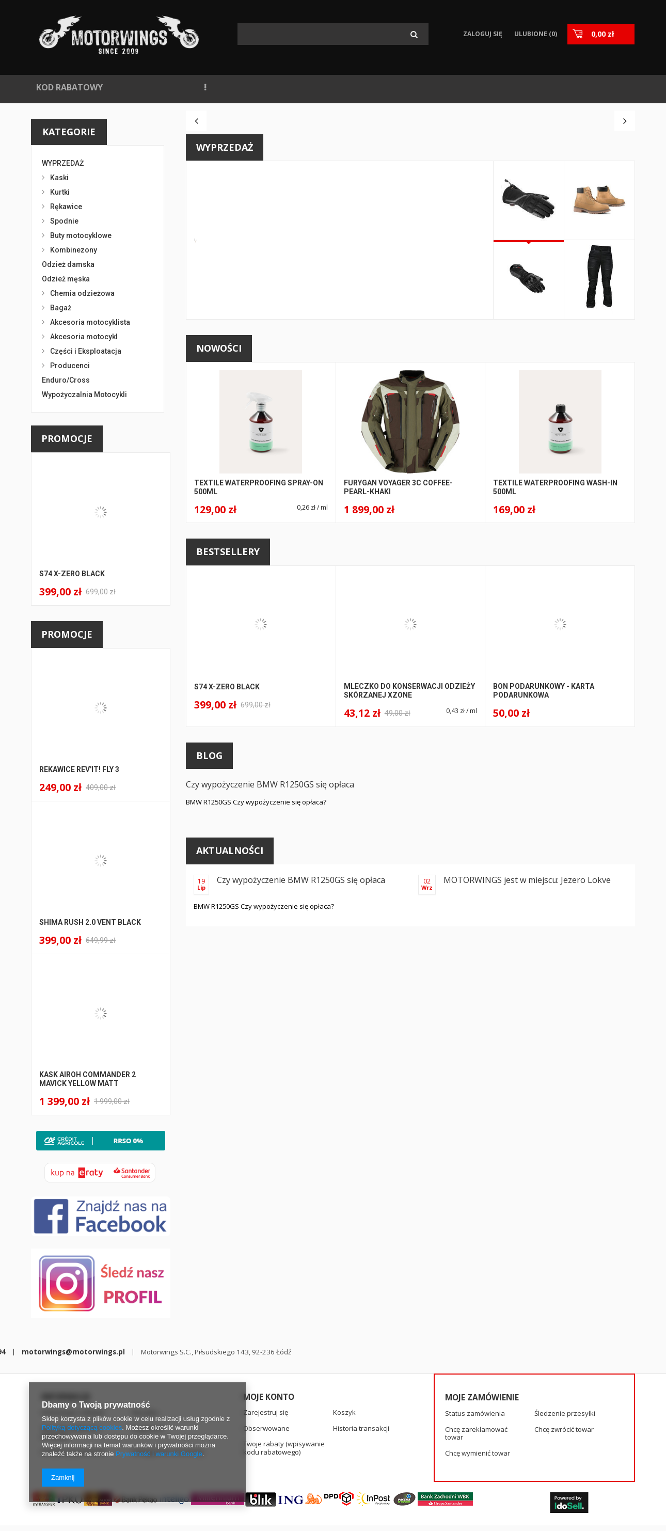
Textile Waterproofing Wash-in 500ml (555, 662)
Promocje (66, 438)
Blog (209, 930)
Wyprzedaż (224, 322)
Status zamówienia (475, 1371)
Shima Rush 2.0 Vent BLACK (90, 922)
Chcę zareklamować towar (476, 1390)
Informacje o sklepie (73, 1370)
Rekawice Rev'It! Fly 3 (79, 769)
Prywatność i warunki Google (159, 1454)
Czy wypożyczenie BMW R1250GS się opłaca (270, 959)
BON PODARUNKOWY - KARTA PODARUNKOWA (543, 865)
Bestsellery (228, 726)
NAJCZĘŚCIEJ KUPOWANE (224, 87)
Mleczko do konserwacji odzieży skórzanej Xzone (409, 865)
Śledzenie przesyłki (564, 1371)
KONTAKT (434, 87)
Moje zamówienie (482, 1355)
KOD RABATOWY (69, 87)
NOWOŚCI (138, 87)
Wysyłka (145, 1370)
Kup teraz (361, 464)
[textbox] (333, 34)
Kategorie (69, 131)
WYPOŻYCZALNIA (325, 87)
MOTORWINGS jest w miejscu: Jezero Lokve (527, 1055)
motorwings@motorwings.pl (305, 1460)
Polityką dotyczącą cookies (82, 1427)
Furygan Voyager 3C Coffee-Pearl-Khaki (398, 662)
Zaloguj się (482, 33)
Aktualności (229, 1025)
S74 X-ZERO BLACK (72, 574)
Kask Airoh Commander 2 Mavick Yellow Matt (87, 1078)
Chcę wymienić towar (477, 1411)
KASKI (574, 87)
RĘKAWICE (526, 87)
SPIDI (480, 87)
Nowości (219, 523)
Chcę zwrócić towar (564, 1387)
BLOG (387, 87)
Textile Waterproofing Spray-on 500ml (258, 662)
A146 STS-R (365, 355)
